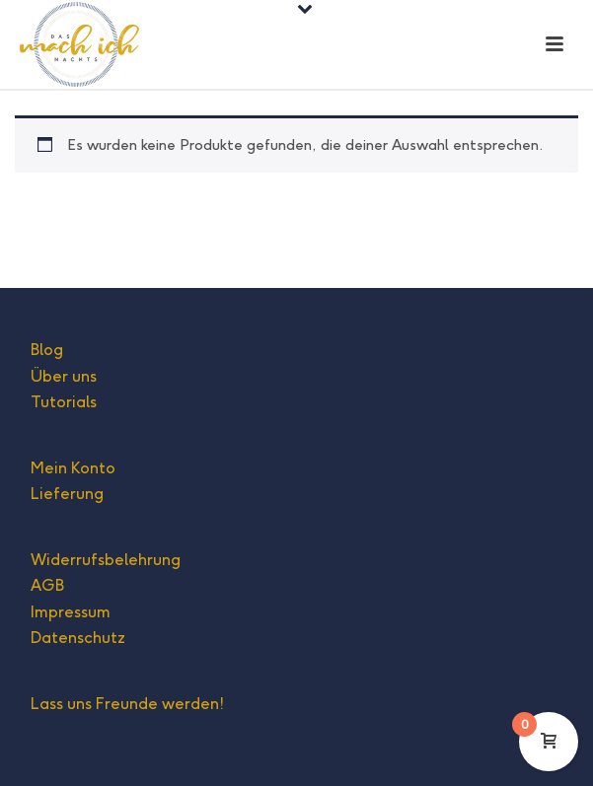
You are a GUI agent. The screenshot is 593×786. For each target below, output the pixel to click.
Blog (47, 349)
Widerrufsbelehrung (106, 559)
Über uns (64, 376)
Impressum (71, 612)
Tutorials (64, 402)
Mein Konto (73, 468)
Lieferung (67, 493)
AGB (47, 585)
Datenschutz (78, 637)
